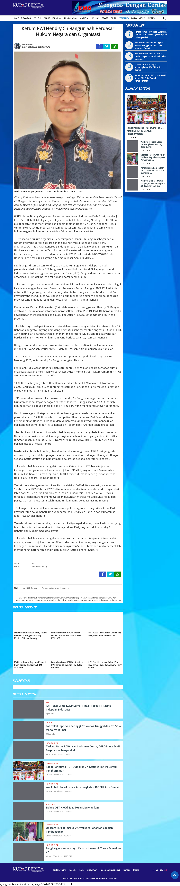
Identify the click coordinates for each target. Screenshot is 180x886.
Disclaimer (91, 870)
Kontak (126, 870)
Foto (134, 18)
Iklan (81, 870)
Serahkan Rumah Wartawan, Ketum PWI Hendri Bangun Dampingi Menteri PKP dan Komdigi (30, 635)
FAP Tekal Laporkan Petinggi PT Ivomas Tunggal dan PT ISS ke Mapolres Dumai (149, 45)
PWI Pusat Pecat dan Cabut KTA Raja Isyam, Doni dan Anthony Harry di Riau (105, 665)
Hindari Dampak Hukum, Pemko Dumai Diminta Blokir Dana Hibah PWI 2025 (66, 635)
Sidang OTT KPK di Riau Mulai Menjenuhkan (72, 807)
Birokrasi (26, 18)
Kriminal (57, 18)
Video (142, 18)
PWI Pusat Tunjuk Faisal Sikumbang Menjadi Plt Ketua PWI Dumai (104, 634)
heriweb (113, 878)
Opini (113, 18)
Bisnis (47, 18)
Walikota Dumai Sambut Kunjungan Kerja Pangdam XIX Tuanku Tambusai (152, 183)
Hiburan (95, 18)
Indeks (151, 18)
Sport (105, 18)
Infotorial (52, 743)
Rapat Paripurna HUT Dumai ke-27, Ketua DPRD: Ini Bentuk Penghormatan (151, 78)
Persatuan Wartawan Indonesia (55, 588)
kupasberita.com (76, 878)
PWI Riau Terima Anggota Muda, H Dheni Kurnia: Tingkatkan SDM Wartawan (30, 665)
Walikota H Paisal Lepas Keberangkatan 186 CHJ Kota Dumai (82, 787)
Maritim (84, 18)
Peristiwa (124, 18)
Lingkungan (70, 18)
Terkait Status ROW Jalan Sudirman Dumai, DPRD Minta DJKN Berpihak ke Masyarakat (151, 34)
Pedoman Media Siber (110, 870)
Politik (37, 18)
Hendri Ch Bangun (29, 588)
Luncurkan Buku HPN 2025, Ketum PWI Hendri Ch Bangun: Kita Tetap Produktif (67, 665)
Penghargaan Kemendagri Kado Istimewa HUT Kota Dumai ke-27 (152, 170)
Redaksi (72, 870)
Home (16, 18)
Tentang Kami (59, 870)
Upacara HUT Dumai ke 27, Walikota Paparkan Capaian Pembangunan (152, 157)
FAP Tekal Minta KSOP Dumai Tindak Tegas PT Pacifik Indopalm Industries (150, 56)
